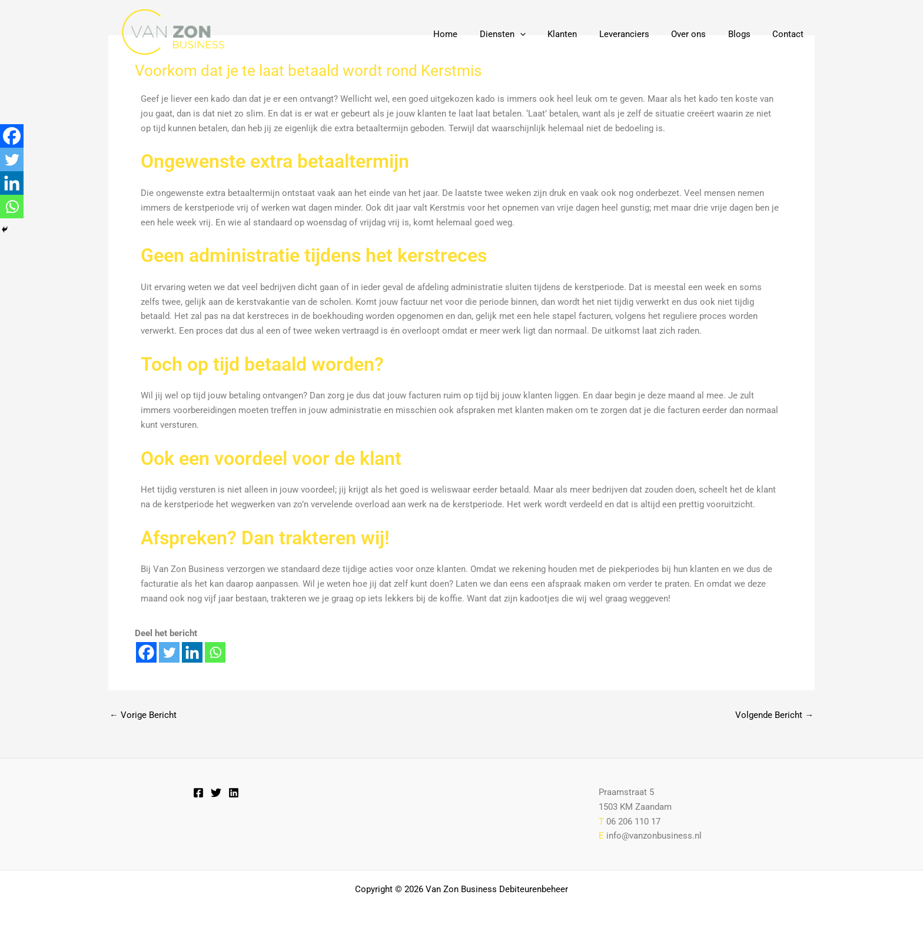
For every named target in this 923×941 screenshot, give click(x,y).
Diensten (527, 34)
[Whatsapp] (215, 652)
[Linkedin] (192, 652)
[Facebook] (146, 652)
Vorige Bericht (143, 715)
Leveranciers (640, 34)
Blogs (746, 34)
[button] (544, 34)
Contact (790, 34)
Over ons (699, 34)
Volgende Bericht (774, 715)
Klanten (582, 34)
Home (474, 34)
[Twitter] (169, 652)
